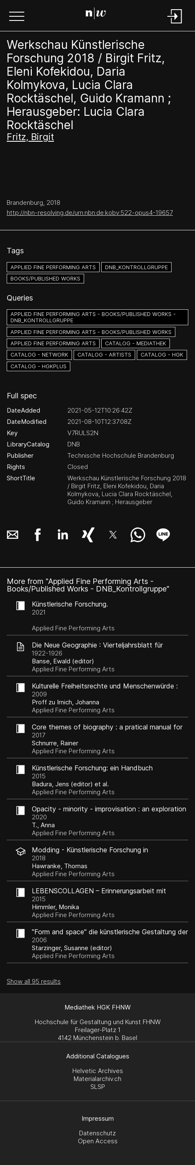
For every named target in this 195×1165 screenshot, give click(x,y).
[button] (17, 17)
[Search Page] (96, 14)
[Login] (175, 24)
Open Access (98, 1141)
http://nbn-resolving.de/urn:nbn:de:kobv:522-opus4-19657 (90, 213)
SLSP (97, 1087)
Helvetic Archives (97, 1071)
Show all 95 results (34, 981)
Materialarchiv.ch (97, 1079)
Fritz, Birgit (30, 136)
